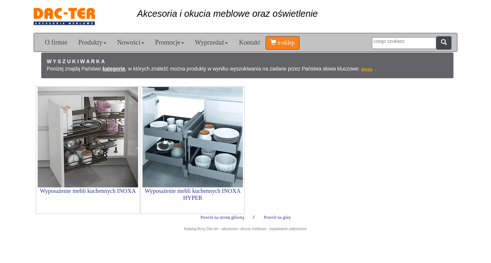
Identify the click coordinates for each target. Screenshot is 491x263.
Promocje (169, 42)
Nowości (130, 42)
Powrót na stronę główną (223, 217)
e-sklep (282, 42)
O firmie (56, 42)
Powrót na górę (277, 217)
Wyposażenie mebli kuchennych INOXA (88, 191)
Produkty (92, 42)
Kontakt (249, 42)
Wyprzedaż (211, 42)
